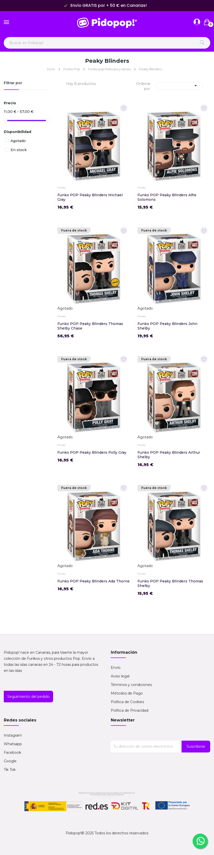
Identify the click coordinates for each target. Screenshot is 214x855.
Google (10, 761)
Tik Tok (10, 769)
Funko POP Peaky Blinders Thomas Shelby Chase (90, 326)
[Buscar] (202, 43)
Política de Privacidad (129, 710)
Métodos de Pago (127, 693)
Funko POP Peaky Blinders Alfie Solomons (166, 197)
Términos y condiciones (131, 684)
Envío (116, 667)
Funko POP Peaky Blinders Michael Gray (90, 197)
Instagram (13, 735)
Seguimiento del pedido (28, 696)
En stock (19, 150)
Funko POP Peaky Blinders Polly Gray (91, 452)
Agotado (18, 141)
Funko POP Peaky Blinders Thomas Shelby (170, 583)
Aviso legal (120, 676)
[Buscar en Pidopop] (107, 43)
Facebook (12, 752)
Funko (61, 187)
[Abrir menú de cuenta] (197, 22)
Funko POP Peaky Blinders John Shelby (167, 326)
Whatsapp (13, 744)
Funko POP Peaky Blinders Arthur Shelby (168, 454)
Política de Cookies (127, 702)
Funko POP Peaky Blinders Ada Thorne (93, 581)
